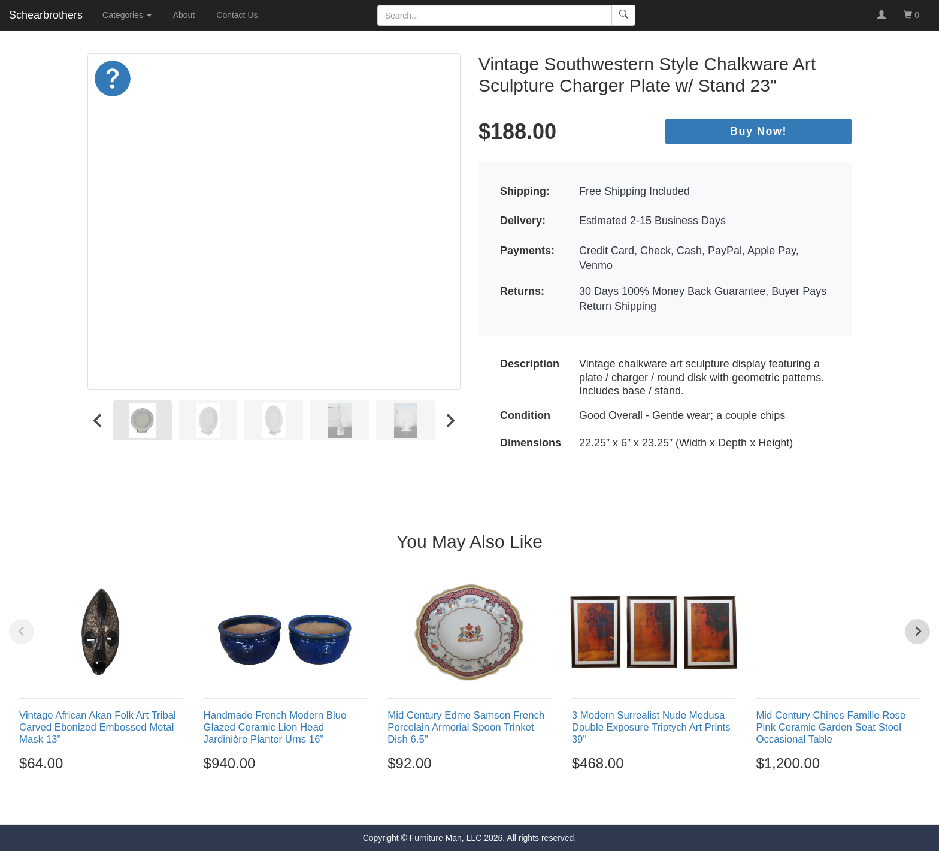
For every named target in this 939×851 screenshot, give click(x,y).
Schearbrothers (46, 15)
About (184, 15)
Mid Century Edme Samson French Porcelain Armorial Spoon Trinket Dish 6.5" (465, 727)
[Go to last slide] (98, 420)
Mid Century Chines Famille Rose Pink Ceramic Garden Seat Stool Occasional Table (830, 727)
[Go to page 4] (483, 802)
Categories (127, 15)
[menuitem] (142, 420)
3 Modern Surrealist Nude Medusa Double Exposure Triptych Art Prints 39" (651, 727)
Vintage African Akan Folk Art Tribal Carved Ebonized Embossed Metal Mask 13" (97, 727)
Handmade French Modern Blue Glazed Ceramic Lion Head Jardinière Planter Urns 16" (275, 727)
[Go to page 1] (443, 802)
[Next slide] (450, 420)
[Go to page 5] (495, 802)
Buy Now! (758, 131)
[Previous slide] (21, 631)
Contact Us (237, 15)
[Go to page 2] (457, 802)
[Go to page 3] (469, 802)
